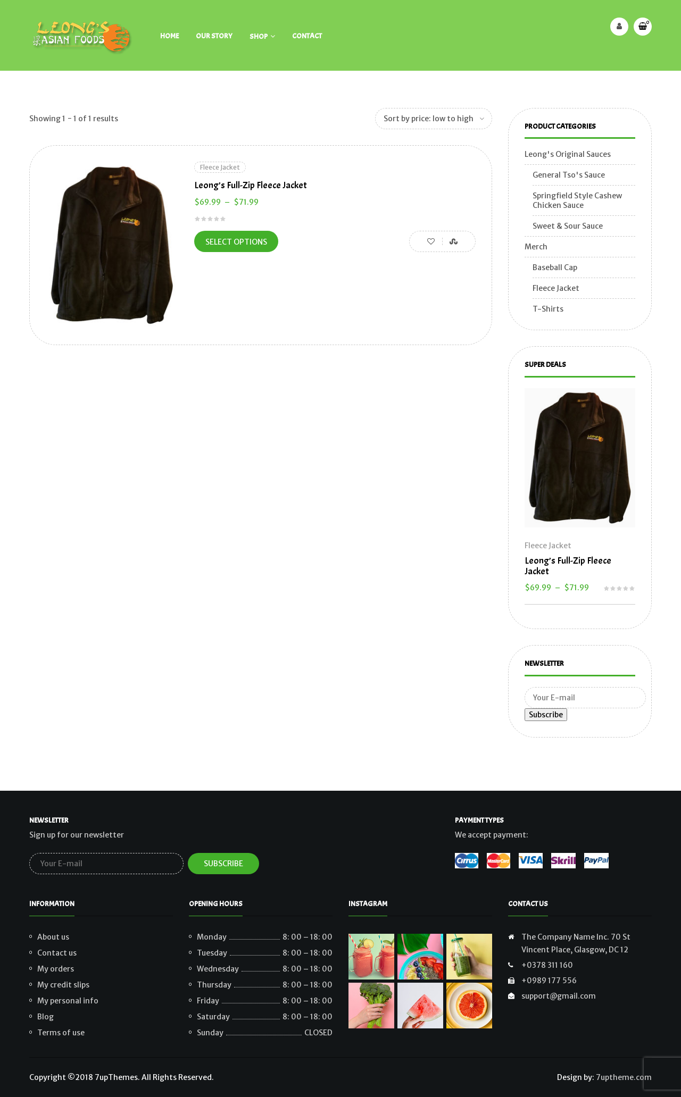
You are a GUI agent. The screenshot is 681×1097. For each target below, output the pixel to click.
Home (169, 35)
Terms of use (61, 1032)
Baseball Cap (555, 267)
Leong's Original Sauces (568, 154)
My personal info (67, 1001)
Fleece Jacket (220, 167)
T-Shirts (548, 309)
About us (53, 937)
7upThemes (116, 1077)
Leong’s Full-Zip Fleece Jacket (250, 185)
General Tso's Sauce (569, 175)
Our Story (214, 35)
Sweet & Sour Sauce (568, 226)
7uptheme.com (624, 1077)
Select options (236, 242)
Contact (307, 35)
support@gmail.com (558, 996)
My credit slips (63, 985)
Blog (45, 1016)
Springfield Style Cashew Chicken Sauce (577, 200)
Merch (536, 247)
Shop (259, 36)
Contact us (57, 953)
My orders (55, 969)
